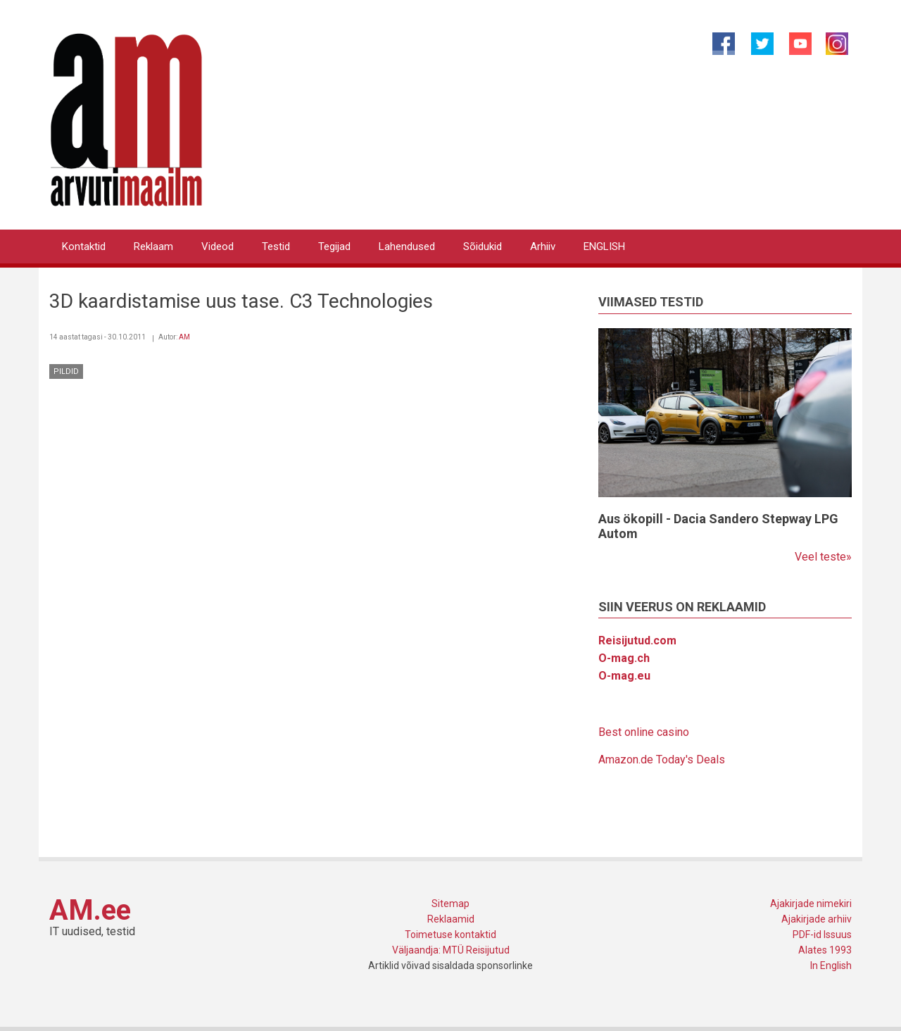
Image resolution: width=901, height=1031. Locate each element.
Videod (217, 246)
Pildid (66, 371)
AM (184, 337)
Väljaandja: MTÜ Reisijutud (451, 950)
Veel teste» (823, 556)
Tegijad (334, 246)
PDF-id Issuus (822, 934)
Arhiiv (542, 246)
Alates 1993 (825, 950)
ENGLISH (604, 246)
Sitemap (450, 903)
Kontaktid (84, 246)
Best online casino (643, 732)
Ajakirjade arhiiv (816, 919)
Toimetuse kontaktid (450, 934)
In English (831, 965)
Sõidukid (482, 246)
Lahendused (407, 246)
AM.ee (90, 910)
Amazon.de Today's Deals (661, 759)
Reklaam (153, 246)
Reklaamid (450, 919)
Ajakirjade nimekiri (811, 903)
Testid (276, 246)
